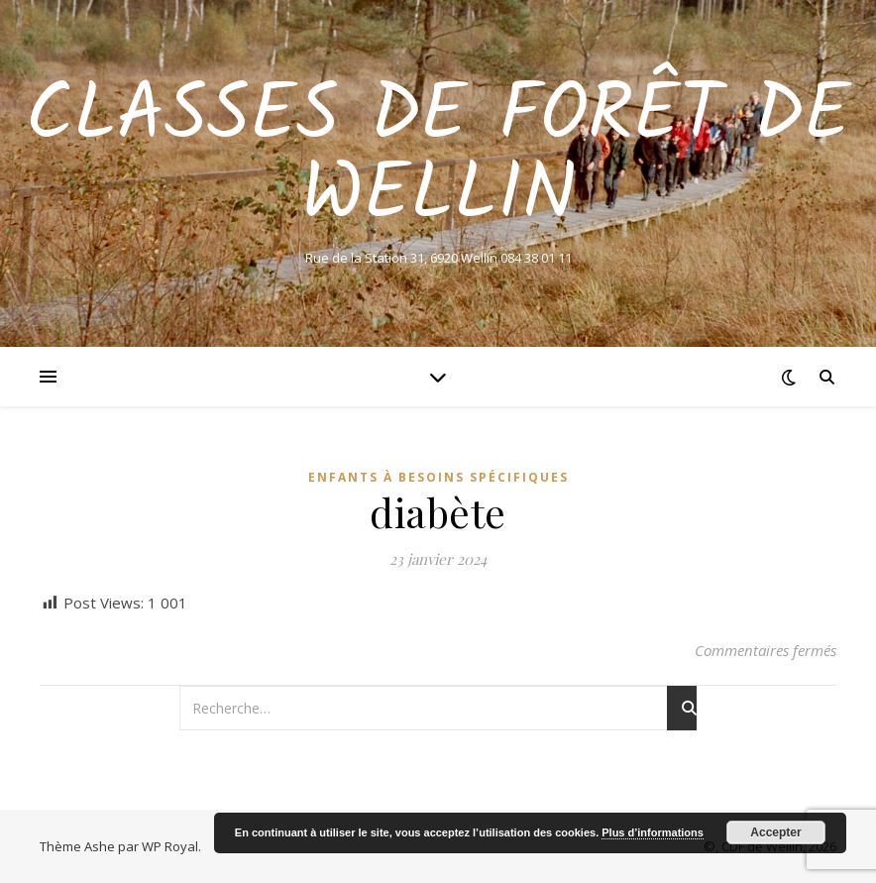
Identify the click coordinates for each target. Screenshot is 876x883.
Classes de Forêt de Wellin (438, 156)
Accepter (775, 832)
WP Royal (170, 846)
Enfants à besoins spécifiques (438, 477)
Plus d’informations (653, 832)
